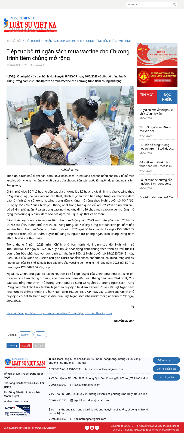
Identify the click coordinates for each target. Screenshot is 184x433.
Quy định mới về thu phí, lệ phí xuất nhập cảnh (156, 111)
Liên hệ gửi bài (166, 377)
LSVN (40, 334)
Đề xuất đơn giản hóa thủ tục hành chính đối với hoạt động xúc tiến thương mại (59, 313)
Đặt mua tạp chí (166, 360)
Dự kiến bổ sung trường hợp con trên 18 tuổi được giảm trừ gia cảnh (155, 146)
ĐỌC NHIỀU (167, 97)
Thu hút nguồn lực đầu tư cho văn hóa (155, 129)
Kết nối (16, 40)
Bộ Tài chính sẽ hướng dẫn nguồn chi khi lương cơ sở (155, 182)
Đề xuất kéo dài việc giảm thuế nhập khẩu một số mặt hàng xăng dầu (156, 164)
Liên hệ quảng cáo (166, 368)
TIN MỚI (147, 94)
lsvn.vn (25, 334)
